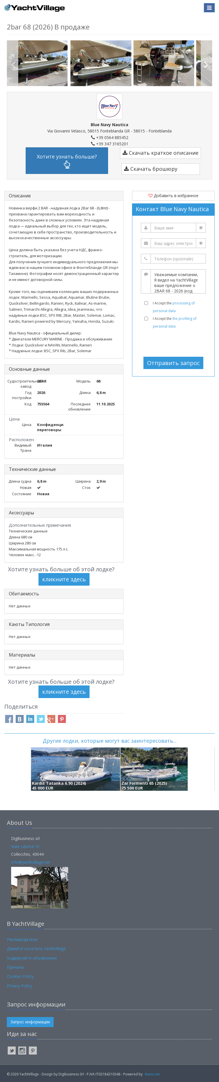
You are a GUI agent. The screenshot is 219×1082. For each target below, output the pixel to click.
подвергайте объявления (32, 958)
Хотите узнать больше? (67, 161)
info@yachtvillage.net (30, 862)
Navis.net (152, 1074)
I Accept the (174, 307)
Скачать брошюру (150, 168)
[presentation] (175, 343)
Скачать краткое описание (160, 152)
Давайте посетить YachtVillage (36, 948)
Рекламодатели (22, 939)
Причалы (15, 967)
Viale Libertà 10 (25, 846)
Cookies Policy (20, 976)
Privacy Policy (19, 985)
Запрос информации (30, 1021)
